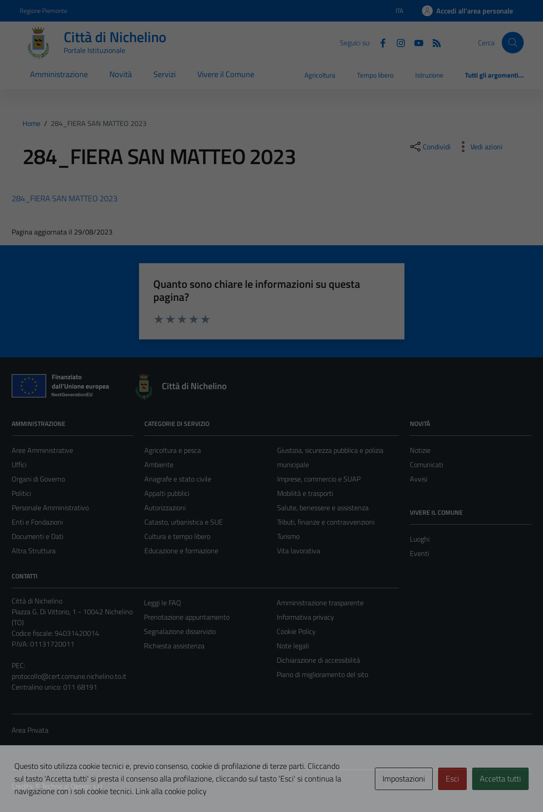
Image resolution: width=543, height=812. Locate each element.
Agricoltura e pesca (172, 450)
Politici (21, 493)
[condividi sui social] (429, 146)
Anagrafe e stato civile (177, 478)
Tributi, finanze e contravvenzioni (325, 522)
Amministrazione (59, 74)
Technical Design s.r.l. (73, 786)
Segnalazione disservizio (180, 631)
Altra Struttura (34, 550)
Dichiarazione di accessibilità (318, 660)
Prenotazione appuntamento (187, 617)
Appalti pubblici (166, 493)
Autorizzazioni (165, 507)
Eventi (419, 553)
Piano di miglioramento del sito (322, 674)
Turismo (288, 536)
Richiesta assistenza (174, 645)
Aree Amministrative (42, 450)
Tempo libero (375, 75)
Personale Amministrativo (50, 507)
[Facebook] (379, 42)
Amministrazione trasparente (320, 602)
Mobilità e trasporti (305, 493)
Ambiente (159, 464)
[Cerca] (512, 42)
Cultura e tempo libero (177, 536)
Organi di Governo (38, 478)
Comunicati (426, 464)
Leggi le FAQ (162, 602)
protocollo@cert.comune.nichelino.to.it (69, 676)
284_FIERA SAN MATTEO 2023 (64, 198)
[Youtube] (415, 42)
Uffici (19, 464)
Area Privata (30, 730)
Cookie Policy (296, 631)
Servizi (164, 74)
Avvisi (418, 478)
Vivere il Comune (225, 74)
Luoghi (420, 539)
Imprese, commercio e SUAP (319, 478)
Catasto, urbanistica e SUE (183, 522)
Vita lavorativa (298, 550)
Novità (120, 74)
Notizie (420, 450)
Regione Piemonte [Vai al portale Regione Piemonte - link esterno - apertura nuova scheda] (43, 10)
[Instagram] (397, 42)
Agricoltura (319, 75)
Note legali (293, 645)
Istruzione (429, 75)
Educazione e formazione (181, 550)
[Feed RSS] (433, 42)
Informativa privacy (305, 617)
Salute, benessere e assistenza (323, 507)
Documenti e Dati (37, 536)
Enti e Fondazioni (37, 522)
